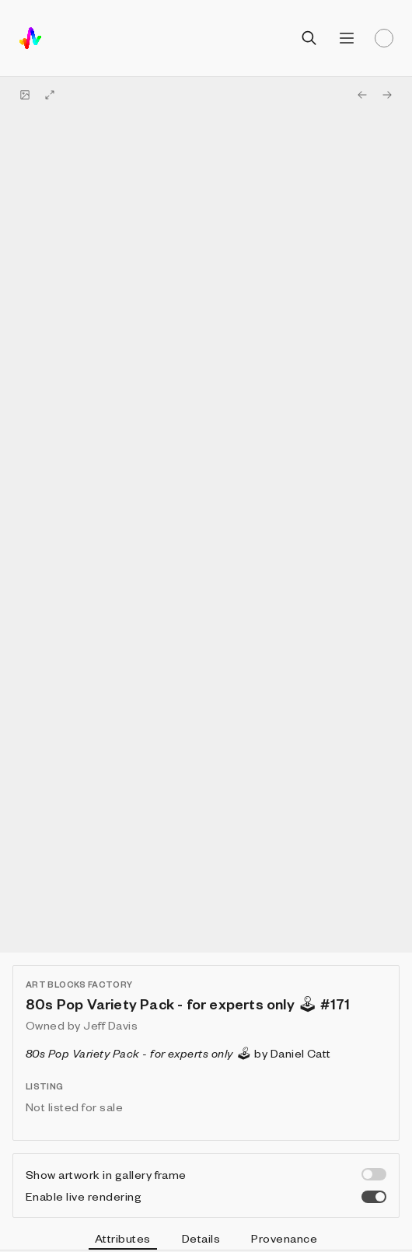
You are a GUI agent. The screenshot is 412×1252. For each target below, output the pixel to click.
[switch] (373, 1174)
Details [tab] (201, 1238)
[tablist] (206, 1240)
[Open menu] (346, 38)
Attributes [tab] (123, 1240)
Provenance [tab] (284, 1238)
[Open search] (309, 38)
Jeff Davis (110, 1025)
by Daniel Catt (178, 1053)
